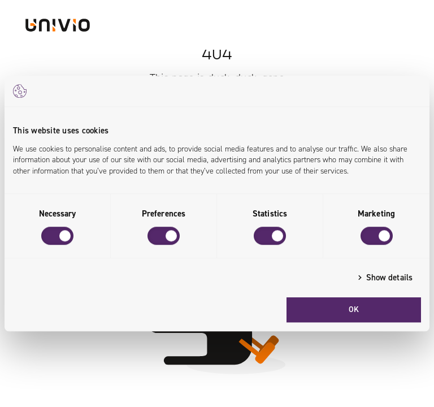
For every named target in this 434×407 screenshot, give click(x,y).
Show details (389, 277)
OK (354, 309)
